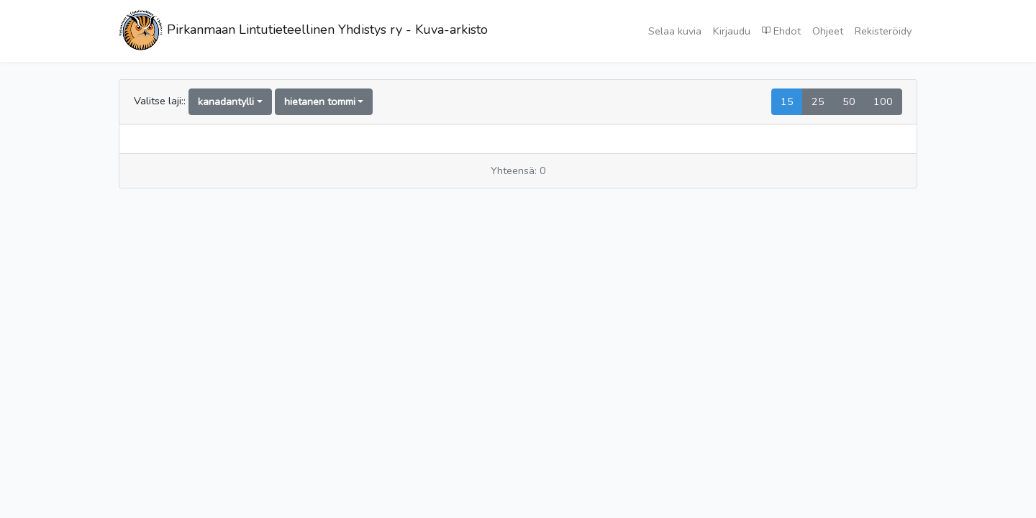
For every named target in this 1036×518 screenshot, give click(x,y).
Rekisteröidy (883, 31)
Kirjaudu (731, 31)
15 (787, 101)
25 (818, 101)
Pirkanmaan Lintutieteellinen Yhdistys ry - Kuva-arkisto (303, 31)
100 (883, 101)
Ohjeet (827, 31)
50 (848, 101)
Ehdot (781, 30)
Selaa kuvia (674, 31)
